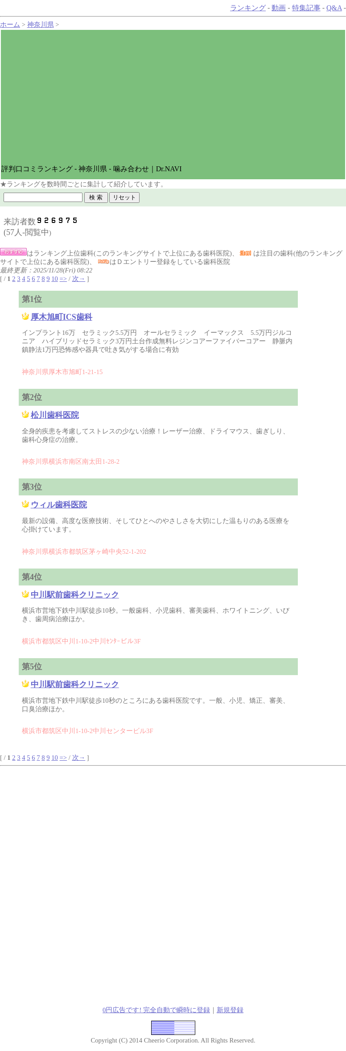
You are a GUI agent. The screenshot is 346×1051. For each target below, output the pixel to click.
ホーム (10, 24)
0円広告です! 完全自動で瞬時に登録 (156, 1010)
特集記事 (306, 8)
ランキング (248, 8)
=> (63, 278)
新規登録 (230, 1010)
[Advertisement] (173, 97)
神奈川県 (40, 24)
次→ (79, 278)
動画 (279, 8)
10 (54, 278)
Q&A (334, 8)
